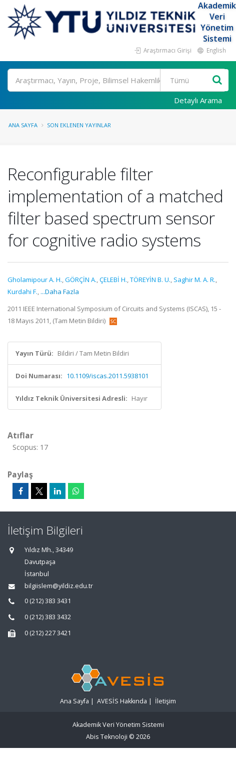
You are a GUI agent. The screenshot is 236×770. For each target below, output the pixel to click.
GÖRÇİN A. (80, 279)
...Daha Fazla (59, 291)
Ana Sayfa (23, 125)
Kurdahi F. (23, 291)
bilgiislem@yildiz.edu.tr (58, 586)
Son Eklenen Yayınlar (79, 125)
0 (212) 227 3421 (47, 633)
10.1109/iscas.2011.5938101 (107, 375)
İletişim (165, 701)
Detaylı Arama (198, 100)
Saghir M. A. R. (195, 279)
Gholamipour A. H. (35, 279)
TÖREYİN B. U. (150, 279)
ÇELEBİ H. (113, 279)
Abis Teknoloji (107, 736)
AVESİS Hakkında (122, 701)
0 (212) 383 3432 (47, 617)
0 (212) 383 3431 (47, 601)
